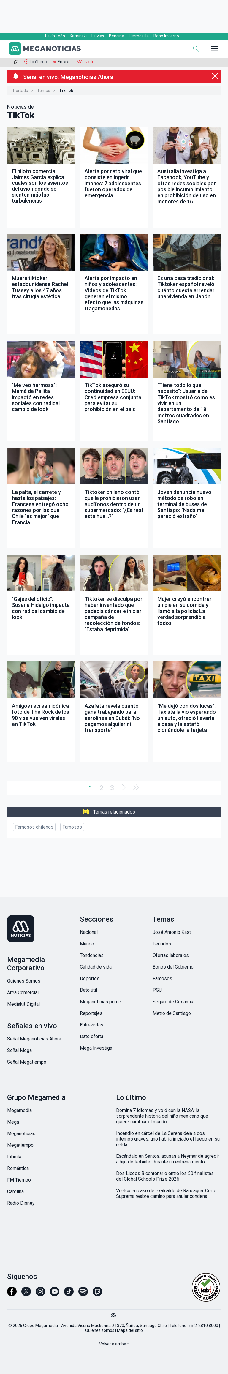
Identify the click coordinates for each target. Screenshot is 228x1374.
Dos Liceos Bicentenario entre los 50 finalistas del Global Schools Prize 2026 (165, 1176)
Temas (43, 90)
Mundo (87, 944)
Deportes (89, 978)
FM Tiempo (19, 1180)
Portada (20, 90)
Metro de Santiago (172, 1013)
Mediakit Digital (23, 1004)
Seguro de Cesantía (173, 1002)
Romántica (18, 1168)
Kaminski (78, 36)
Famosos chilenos (34, 827)
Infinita (14, 1157)
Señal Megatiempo (26, 1062)
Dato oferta (91, 1036)
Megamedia (19, 1110)
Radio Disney (21, 1203)
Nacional (89, 932)
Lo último (38, 61)
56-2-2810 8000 (203, 1325)
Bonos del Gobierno (173, 967)
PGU (157, 990)
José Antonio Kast (172, 932)
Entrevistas (91, 1025)
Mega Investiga (96, 1048)
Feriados (162, 944)
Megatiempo (20, 1145)
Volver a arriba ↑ (114, 1344)
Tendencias (92, 955)
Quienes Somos (23, 981)
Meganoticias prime (100, 1002)
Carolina (15, 1191)
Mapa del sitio (130, 1330)
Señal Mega (19, 1050)
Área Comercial (23, 992)
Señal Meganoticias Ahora (34, 1039)
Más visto (85, 61)
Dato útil (88, 990)
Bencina (116, 36)
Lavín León (55, 36)
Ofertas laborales (171, 955)
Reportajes (91, 1013)
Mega (13, 1122)
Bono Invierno (166, 36)
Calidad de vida (96, 967)
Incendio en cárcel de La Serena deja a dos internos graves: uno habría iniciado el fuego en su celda (168, 1138)
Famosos (72, 827)
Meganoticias (21, 1133)
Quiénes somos (99, 1330)
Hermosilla (139, 36)
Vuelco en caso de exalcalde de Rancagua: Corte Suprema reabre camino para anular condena (166, 1193)
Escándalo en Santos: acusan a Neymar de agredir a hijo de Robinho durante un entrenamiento (167, 1159)
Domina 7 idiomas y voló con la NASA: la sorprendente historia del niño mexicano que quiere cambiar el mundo (162, 1116)
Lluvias (97, 36)
